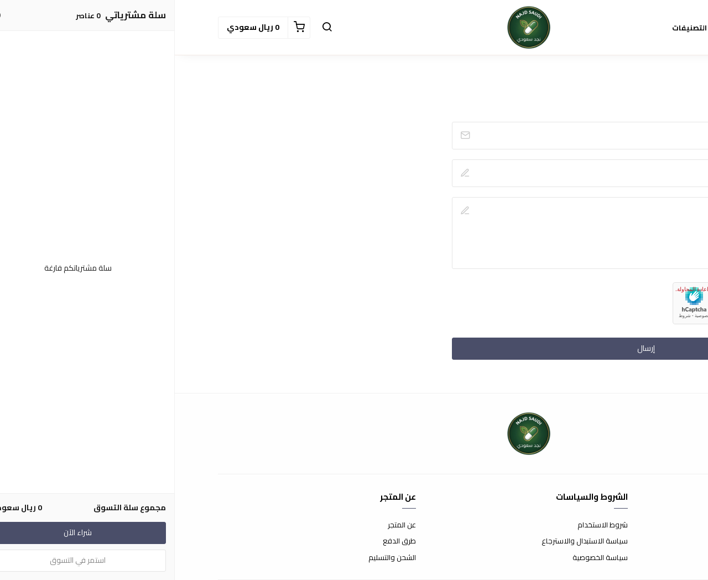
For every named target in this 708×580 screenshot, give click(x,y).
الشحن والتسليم (217, 557)
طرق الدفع (224, 541)
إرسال (471, 348)
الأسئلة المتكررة (641, 541)
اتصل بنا (654, 525)
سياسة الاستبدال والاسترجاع (410, 541)
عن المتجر (227, 525)
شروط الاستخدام (428, 525)
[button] (152, 28)
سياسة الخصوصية (425, 557)
